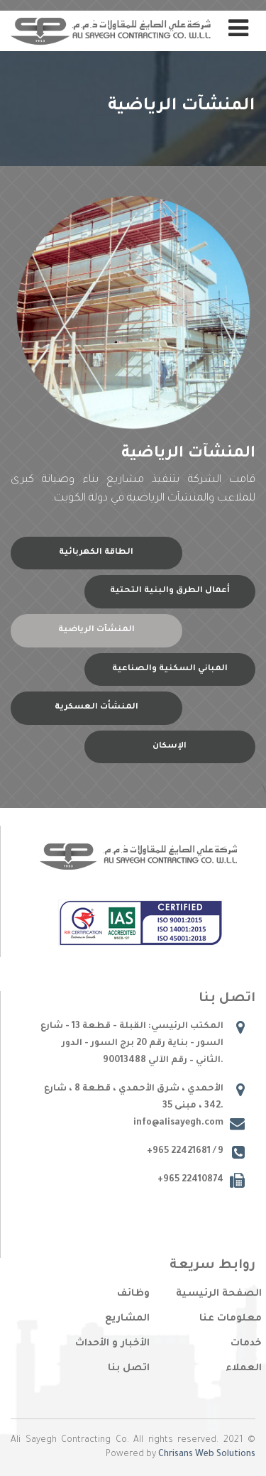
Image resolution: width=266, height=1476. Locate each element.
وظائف (133, 1294)
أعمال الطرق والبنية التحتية (170, 591)
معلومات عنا (230, 1318)
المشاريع (127, 1318)
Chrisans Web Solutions (206, 1455)
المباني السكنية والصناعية (170, 669)
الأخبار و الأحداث (112, 1343)
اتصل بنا (129, 1368)
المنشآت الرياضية (96, 630)
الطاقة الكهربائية (96, 552)
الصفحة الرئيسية (219, 1294)
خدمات (246, 1343)
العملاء (244, 1368)
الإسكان (170, 746)
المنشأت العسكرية (96, 707)
